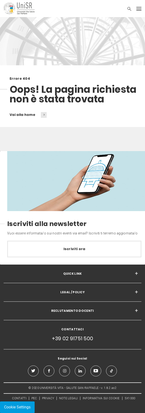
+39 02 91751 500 (72, 338)
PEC (34, 398)
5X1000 (130, 398)
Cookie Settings (17, 407)
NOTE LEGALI (68, 398)
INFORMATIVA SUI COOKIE (101, 398)
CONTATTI (19, 398)
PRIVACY (48, 398)
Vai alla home (23, 114)
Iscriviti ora (74, 248)
